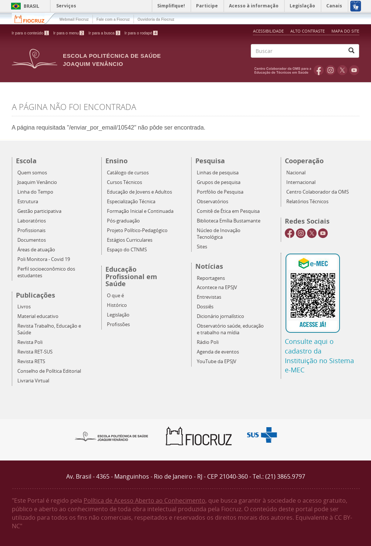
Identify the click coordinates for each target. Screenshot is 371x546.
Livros (24, 307)
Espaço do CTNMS (127, 250)
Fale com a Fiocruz (113, 19)
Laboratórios (31, 221)
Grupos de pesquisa (218, 182)
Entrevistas (209, 297)
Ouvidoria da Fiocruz (156, 19)
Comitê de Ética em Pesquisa (228, 211)
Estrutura (27, 201)
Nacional (296, 173)
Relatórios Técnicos (307, 201)
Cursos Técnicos (124, 182)
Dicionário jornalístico (220, 316)
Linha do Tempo (35, 192)
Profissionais (31, 230)
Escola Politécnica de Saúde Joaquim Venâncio (112, 60)
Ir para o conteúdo (30, 33)
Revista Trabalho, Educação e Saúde (49, 329)
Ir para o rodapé (141, 33)
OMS (284, 70)
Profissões (118, 324)
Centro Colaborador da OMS (317, 192)
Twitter (342, 70)
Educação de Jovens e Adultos (139, 192)
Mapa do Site (345, 31)
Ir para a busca (104, 33)
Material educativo (37, 316)
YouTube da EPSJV (216, 361)
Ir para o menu (68, 33)
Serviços (66, 6)
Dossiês (205, 307)
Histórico (117, 305)
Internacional (301, 182)
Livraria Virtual (33, 381)
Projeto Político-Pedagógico (137, 230)
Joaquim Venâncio (37, 182)
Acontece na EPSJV (217, 287)
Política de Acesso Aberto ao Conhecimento (144, 500)
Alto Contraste (308, 31)
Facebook (319, 70)
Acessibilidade (268, 31)
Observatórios (212, 201)
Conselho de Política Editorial (49, 371)
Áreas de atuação (36, 250)
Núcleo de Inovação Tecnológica (218, 233)
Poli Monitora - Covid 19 (43, 259)
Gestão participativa (39, 211)
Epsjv (112, 436)
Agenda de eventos (218, 352)
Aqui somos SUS (264, 435)
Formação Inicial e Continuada (140, 211)
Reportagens (211, 278)
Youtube (354, 70)
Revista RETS (31, 361)
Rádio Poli (208, 342)
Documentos (31, 240)
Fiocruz (34, 18)
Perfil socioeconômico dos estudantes (46, 272)
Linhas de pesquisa (218, 173)
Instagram (330, 70)
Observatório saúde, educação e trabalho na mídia (230, 329)
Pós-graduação (123, 221)
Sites (202, 247)
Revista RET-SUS (35, 352)
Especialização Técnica (131, 201)
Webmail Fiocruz (74, 19)
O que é (115, 295)
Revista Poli (30, 342)
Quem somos (32, 173)
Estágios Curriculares (129, 240)
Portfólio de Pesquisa (220, 192)
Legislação (118, 315)
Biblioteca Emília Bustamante (228, 221)
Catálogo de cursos (128, 173)
